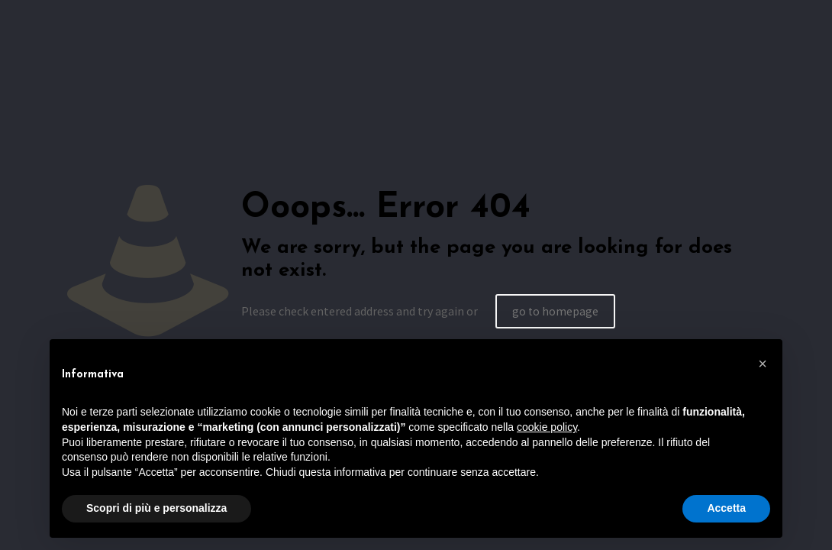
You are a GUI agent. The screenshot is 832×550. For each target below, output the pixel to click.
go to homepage (555, 311)
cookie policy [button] (547, 427)
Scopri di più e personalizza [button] (156, 508)
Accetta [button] (726, 508)
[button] (762, 363)
